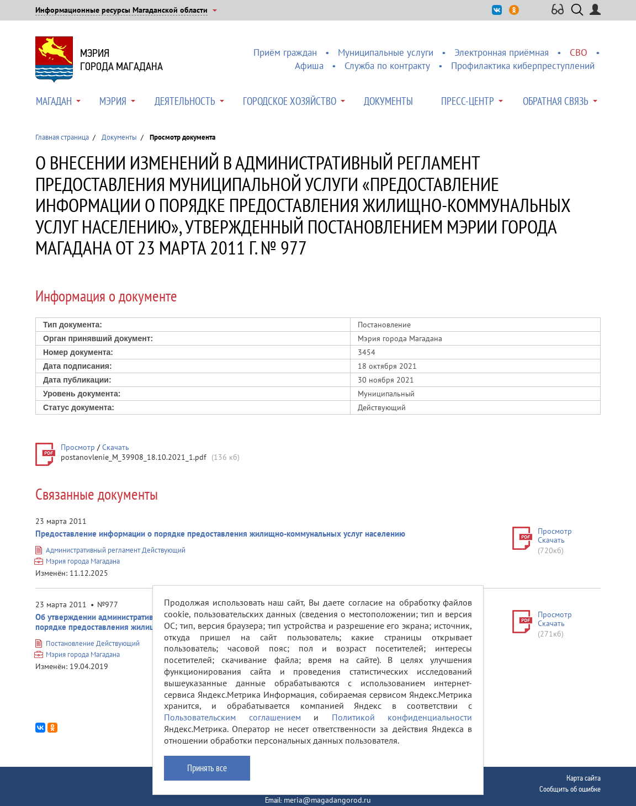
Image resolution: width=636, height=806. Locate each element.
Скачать (115, 447)
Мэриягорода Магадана (121, 59)
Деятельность (185, 101)
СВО (578, 52)
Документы (388, 101)
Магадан (54, 101)
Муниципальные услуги (385, 52)
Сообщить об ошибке (570, 788)
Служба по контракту (387, 66)
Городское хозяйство (289, 101)
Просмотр (78, 447)
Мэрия (112, 101)
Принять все (207, 768)
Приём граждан (285, 52)
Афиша (309, 66)
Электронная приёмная (501, 52)
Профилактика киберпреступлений (523, 66)
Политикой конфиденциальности (402, 717)
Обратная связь (556, 101)
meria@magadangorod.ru (327, 800)
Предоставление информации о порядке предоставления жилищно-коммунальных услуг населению (220, 533)
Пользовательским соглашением (232, 717)
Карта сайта (583, 777)
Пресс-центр (467, 101)
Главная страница (62, 137)
